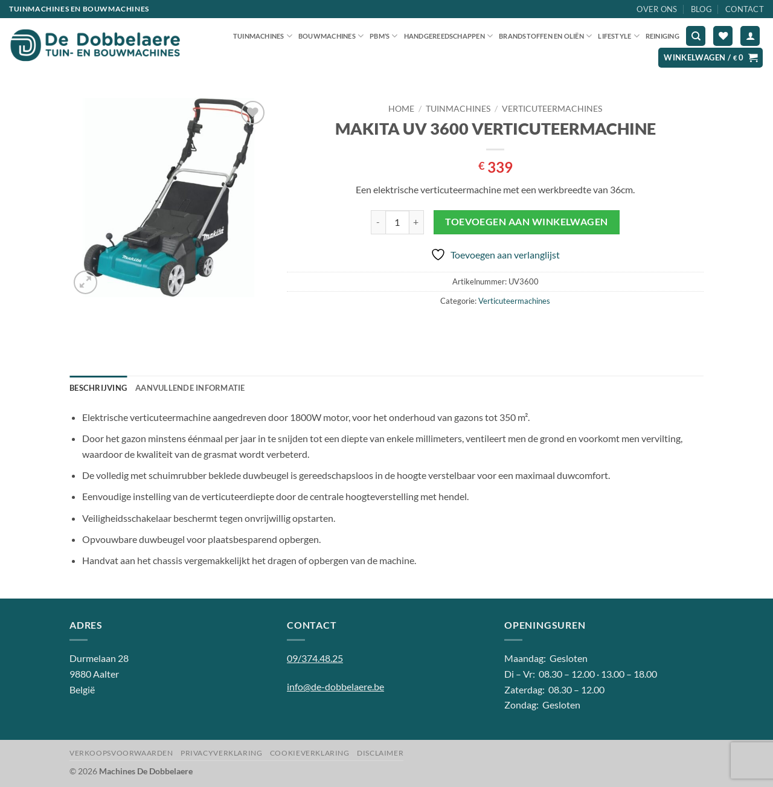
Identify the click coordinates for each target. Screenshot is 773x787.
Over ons (657, 9)
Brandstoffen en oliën (545, 36)
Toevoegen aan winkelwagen (526, 221)
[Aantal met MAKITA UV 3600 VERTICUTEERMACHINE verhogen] (416, 222)
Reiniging (662, 36)
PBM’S (384, 36)
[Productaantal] (397, 222)
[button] (750, 36)
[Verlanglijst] (723, 36)
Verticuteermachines (552, 109)
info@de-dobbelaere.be (335, 686)
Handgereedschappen (448, 36)
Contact (744, 9)
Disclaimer (380, 752)
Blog (701, 9)
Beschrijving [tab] (98, 388)
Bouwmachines (331, 36)
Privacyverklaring (221, 752)
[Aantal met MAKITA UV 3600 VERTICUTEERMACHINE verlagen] (378, 222)
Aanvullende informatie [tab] (190, 388)
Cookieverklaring (310, 752)
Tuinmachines (262, 36)
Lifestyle (618, 36)
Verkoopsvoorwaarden (121, 752)
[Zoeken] (695, 36)
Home (401, 109)
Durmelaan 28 (99, 658)
